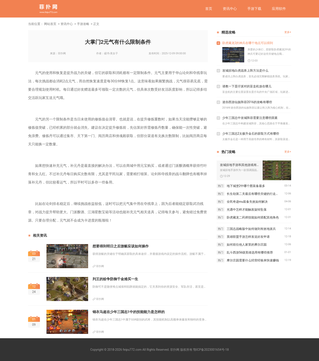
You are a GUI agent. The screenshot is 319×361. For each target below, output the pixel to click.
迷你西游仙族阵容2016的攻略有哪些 (247, 102)
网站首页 (50, 24)
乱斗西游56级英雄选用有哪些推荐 (250, 252)
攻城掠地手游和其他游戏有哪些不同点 (239, 165)
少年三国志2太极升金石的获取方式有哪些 (250, 133)
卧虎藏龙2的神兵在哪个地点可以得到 (247, 43)
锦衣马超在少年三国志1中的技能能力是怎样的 (129, 312)
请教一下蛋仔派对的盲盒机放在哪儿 (246, 86)
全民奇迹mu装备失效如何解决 (247, 201)
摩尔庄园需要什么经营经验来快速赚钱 (253, 260)
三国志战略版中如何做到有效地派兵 (251, 229)
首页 (208, 9)
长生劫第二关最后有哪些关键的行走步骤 (254, 193)
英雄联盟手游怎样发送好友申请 (248, 236)
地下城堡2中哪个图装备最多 (246, 186)
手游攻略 (83, 24)
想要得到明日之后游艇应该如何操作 (121, 246)
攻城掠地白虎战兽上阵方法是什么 (245, 70)
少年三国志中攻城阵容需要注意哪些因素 (250, 118)
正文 (96, 24)
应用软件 (279, 9)
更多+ (287, 32)
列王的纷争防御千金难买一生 (115, 279)
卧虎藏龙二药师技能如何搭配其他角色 (253, 217)
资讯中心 (230, 9)
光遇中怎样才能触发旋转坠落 (247, 209)
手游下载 (254, 9)
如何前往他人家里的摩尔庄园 (247, 244)
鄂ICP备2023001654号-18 (211, 349)
